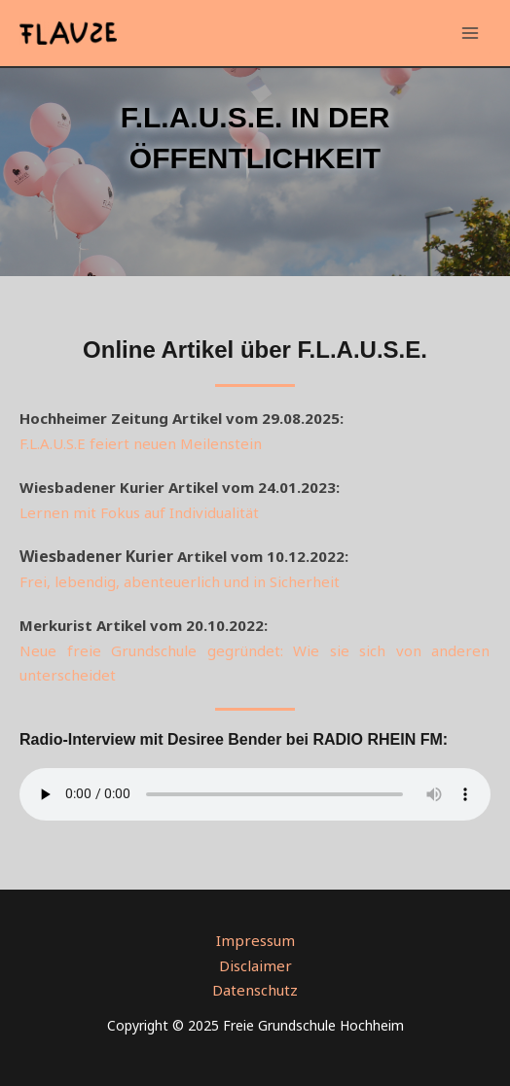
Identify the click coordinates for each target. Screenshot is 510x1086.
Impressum (255, 940)
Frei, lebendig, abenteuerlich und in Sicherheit (179, 581)
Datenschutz (255, 989)
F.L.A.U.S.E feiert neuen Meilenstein (140, 443)
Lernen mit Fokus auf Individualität (139, 512)
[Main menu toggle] (471, 33)
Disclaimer (255, 965)
